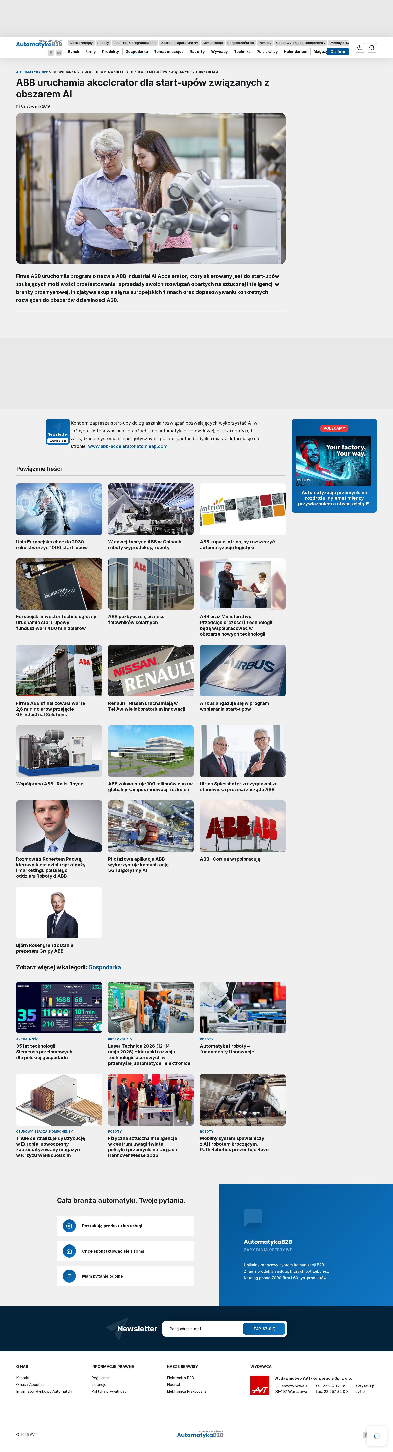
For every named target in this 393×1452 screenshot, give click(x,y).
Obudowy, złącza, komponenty (300, 43)
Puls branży (267, 52)
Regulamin (100, 1377)
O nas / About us (30, 1384)
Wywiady (219, 52)
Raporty (197, 52)
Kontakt (23, 1377)
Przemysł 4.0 (340, 43)
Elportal (173, 1384)
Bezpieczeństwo (240, 43)
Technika (242, 52)
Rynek (73, 52)
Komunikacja (213, 43)
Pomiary (265, 43)
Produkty (110, 52)
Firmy (90, 52)
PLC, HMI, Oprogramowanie (135, 43)
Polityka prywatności (109, 1391)
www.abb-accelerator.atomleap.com (127, 446)
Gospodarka (136, 52)
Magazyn (322, 52)
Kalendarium (295, 52)
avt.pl (360, 1391)
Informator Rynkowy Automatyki (44, 1391)
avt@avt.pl (365, 1386)
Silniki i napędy (81, 43)
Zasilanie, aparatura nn (179, 43)
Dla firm (338, 52)
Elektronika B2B (180, 1377)
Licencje (98, 1384)
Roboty (103, 43)
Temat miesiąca (169, 52)
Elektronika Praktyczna (187, 1391)
